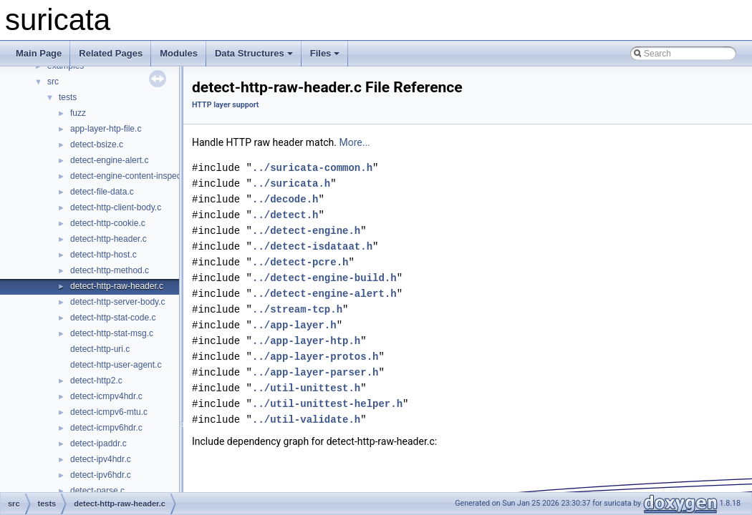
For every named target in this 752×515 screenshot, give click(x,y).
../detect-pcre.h (300, 262)
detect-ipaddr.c (98, 443)
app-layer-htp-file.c (105, 129)
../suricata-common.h (312, 168)
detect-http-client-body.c (115, 207)
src (53, 82)
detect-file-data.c (102, 192)
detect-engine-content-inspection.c (135, 176)
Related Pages (111, 53)
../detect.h (285, 215)
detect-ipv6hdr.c (100, 475)
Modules (179, 53)
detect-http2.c (96, 381)
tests (68, 97)
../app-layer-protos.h (315, 356)
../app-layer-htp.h (306, 341)
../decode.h (285, 199)
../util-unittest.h (306, 388)
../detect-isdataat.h (312, 246)
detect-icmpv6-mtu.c (109, 412)
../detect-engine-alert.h (324, 293)
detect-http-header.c (108, 239)
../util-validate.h (306, 419)
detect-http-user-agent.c (115, 365)
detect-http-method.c (109, 270)
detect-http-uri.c (100, 349)
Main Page (39, 53)
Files (325, 53)
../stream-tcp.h (297, 309)
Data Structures (254, 53)
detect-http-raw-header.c (116, 286)
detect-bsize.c (96, 144)
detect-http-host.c (103, 255)
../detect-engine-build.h (324, 278)
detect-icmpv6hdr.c (106, 428)
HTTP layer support (225, 104)
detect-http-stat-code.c (112, 318)
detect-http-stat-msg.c (111, 333)
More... (354, 142)
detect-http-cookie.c (107, 223)
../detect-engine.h (306, 230)
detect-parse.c (97, 491)
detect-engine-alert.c (109, 160)
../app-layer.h (294, 325)
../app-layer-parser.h (315, 372)
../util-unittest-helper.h (327, 404)
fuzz (78, 113)
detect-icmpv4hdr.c (106, 396)
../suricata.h (291, 183)
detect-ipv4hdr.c (100, 459)
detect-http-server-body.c (117, 302)
